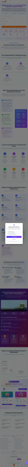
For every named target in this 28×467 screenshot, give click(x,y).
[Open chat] (26, 463)
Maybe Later (14, 239)
